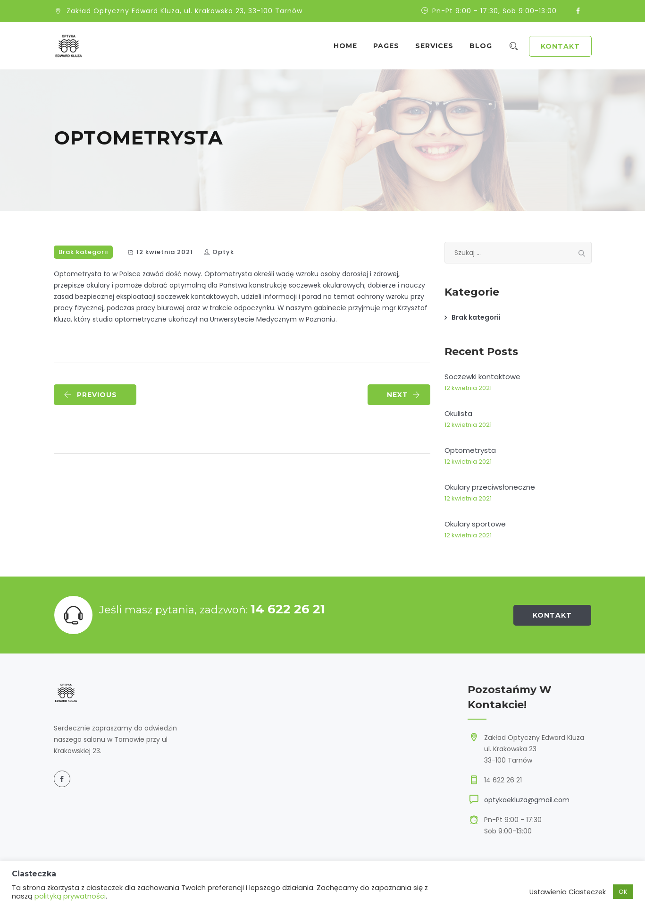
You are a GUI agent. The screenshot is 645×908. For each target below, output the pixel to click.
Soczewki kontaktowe (482, 377)
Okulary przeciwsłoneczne (489, 487)
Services (438, 46)
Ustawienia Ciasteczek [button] (567, 892)
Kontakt (560, 46)
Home (349, 46)
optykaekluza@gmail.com (527, 800)
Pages (390, 46)
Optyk (223, 251)
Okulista (458, 413)
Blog (485, 46)
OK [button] (623, 891)
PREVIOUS (90, 394)
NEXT (403, 394)
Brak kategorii (83, 251)
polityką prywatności (70, 896)
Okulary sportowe (475, 524)
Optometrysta (470, 450)
